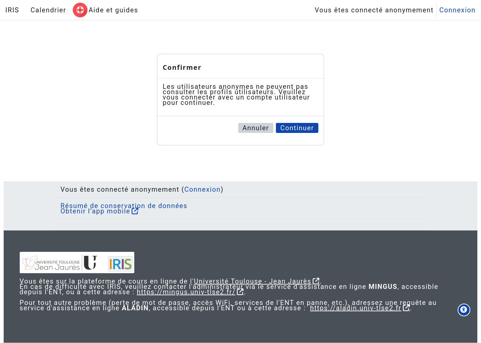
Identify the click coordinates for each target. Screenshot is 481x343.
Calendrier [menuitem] (48, 10)
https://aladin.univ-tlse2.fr (378, 308)
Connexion (457, 10)
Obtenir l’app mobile (95, 211)
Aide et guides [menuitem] (113, 10)
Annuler (256, 128)
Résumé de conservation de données (123, 206)
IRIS (12, 10)
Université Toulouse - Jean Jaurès (265, 281)
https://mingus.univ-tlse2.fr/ (237, 292)
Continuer (297, 128)
